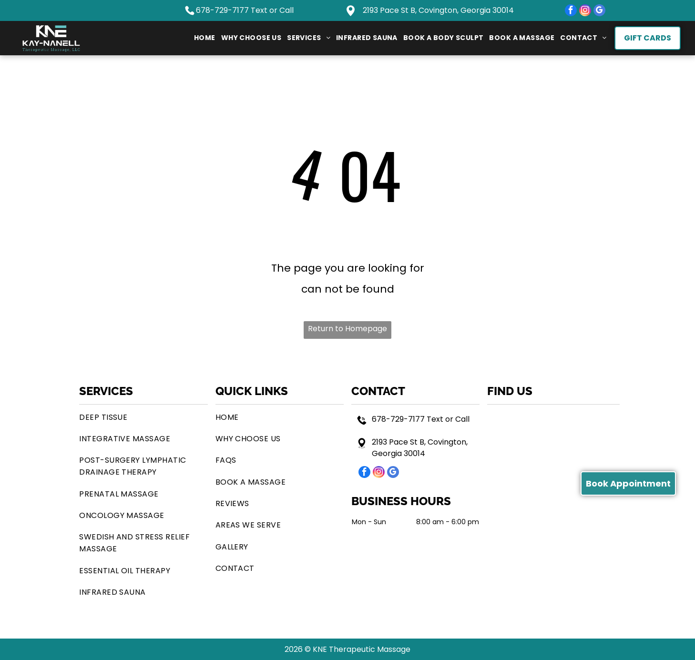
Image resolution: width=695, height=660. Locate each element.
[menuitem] (204, 38)
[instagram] (585, 11)
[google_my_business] (599, 11)
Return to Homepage (347, 328)
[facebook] (571, 11)
